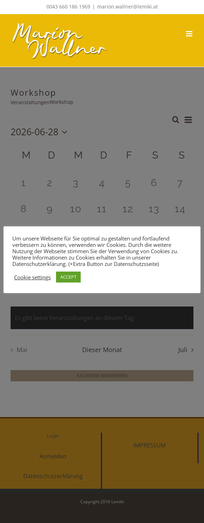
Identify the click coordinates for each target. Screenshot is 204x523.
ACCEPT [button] (68, 277)
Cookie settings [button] (32, 277)
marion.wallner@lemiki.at (127, 6)
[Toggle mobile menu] (189, 33)
